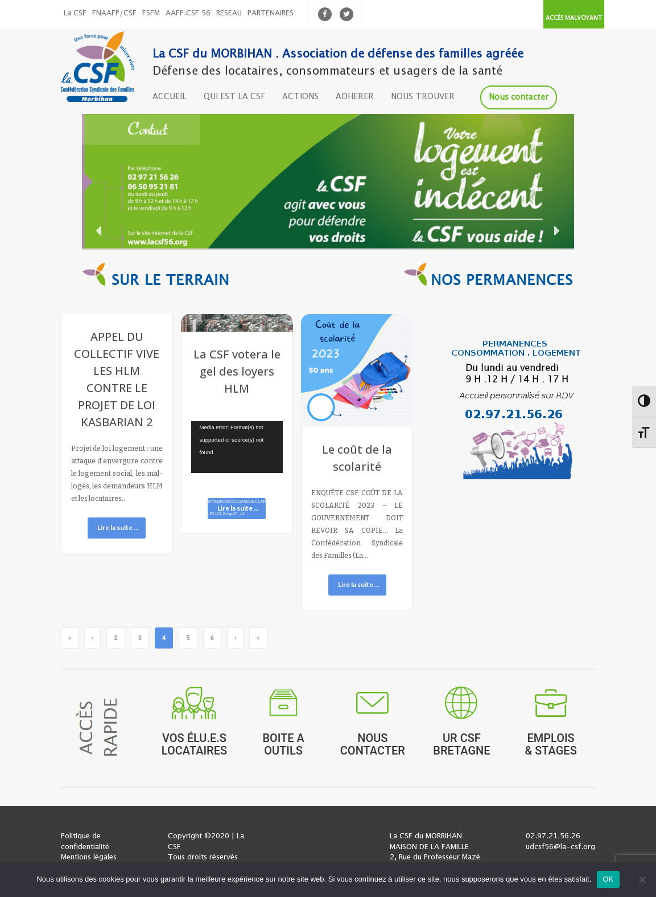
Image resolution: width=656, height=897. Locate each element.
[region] (328, 181)
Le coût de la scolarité (357, 458)
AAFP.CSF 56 (188, 13)
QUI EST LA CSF (234, 97)
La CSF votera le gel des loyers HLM (236, 371)
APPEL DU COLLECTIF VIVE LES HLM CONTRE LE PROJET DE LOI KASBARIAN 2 (116, 379)
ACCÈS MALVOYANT (574, 18)
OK (608, 879)
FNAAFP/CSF (114, 13)
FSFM (151, 13)
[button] (328, 181)
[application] (237, 447)
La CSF (75, 13)
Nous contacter (518, 97)
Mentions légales (89, 857)
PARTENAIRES (270, 13)
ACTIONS (300, 97)
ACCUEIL (169, 97)
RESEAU (229, 13)
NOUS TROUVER (423, 97)
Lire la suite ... (118, 527)
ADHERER (355, 97)
